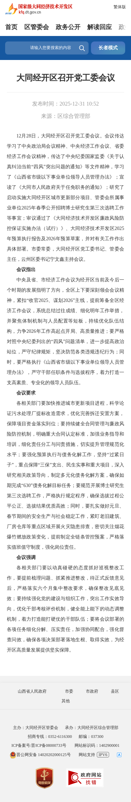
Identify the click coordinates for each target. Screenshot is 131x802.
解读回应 (99, 27)
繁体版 (120, 6)
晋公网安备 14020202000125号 (40, 754)
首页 (11, 27)
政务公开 (68, 27)
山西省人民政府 (32, 691)
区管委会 (36, 27)
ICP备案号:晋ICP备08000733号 (38, 745)
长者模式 (108, 47)
